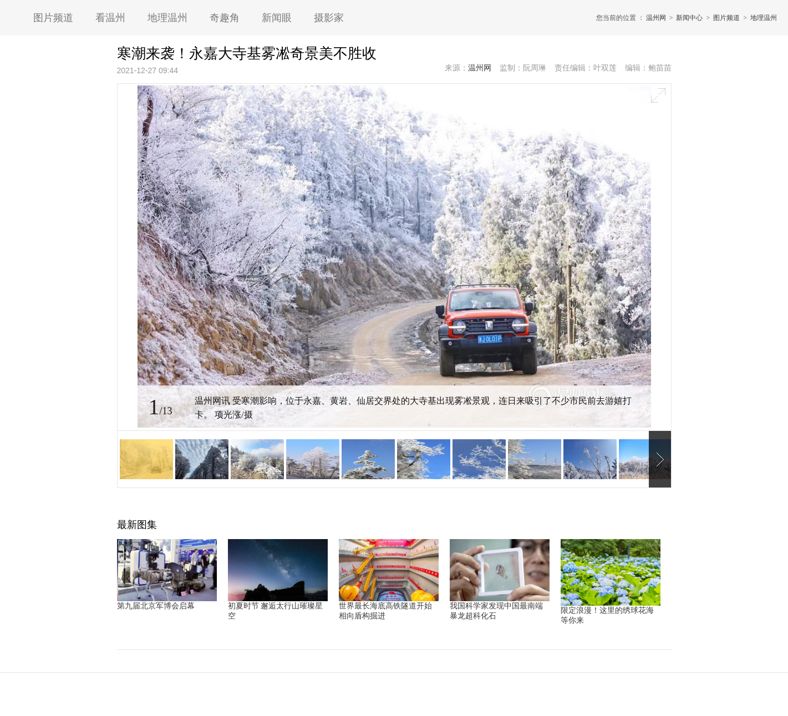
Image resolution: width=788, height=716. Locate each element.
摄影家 (329, 17)
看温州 (110, 17)
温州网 (656, 18)
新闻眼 (277, 17)
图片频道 (53, 17)
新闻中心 (689, 18)
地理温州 (167, 17)
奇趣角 (225, 17)
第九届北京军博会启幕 (156, 606)
